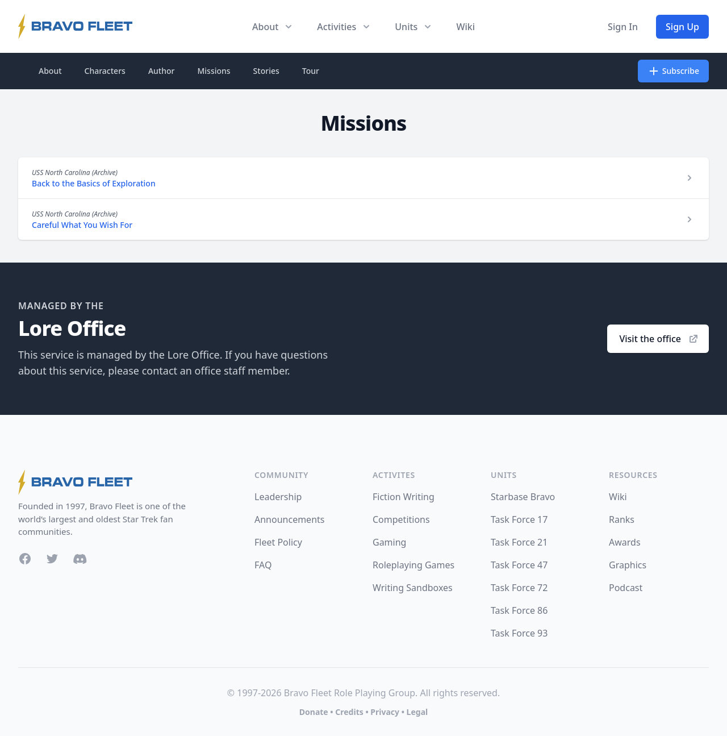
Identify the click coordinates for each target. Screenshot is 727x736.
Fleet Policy (278, 542)
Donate (313, 711)
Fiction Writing (403, 496)
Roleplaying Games (413, 565)
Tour (310, 70)
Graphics (627, 565)
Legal (417, 711)
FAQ (262, 565)
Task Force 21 (519, 542)
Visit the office (659, 338)
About (50, 70)
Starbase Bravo (523, 496)
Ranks (621, 519)
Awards (625, 542)
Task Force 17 (519, 519)
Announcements (289, 519)
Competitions (401, 519)
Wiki (465, 26)
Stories (266, 70)
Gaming (389, 542)
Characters (105, 70)
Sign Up (682, 26)
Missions (213, 70)
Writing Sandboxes (413, 587)
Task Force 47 (519, 565)
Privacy (384, 711)
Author (161, 70)
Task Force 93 (519, 633)
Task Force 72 (519, 587)
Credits (349, 711)
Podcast (625, 587)
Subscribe (673, 71)
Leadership (278, 496)
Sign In (623, 26)
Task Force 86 (519, 610)
